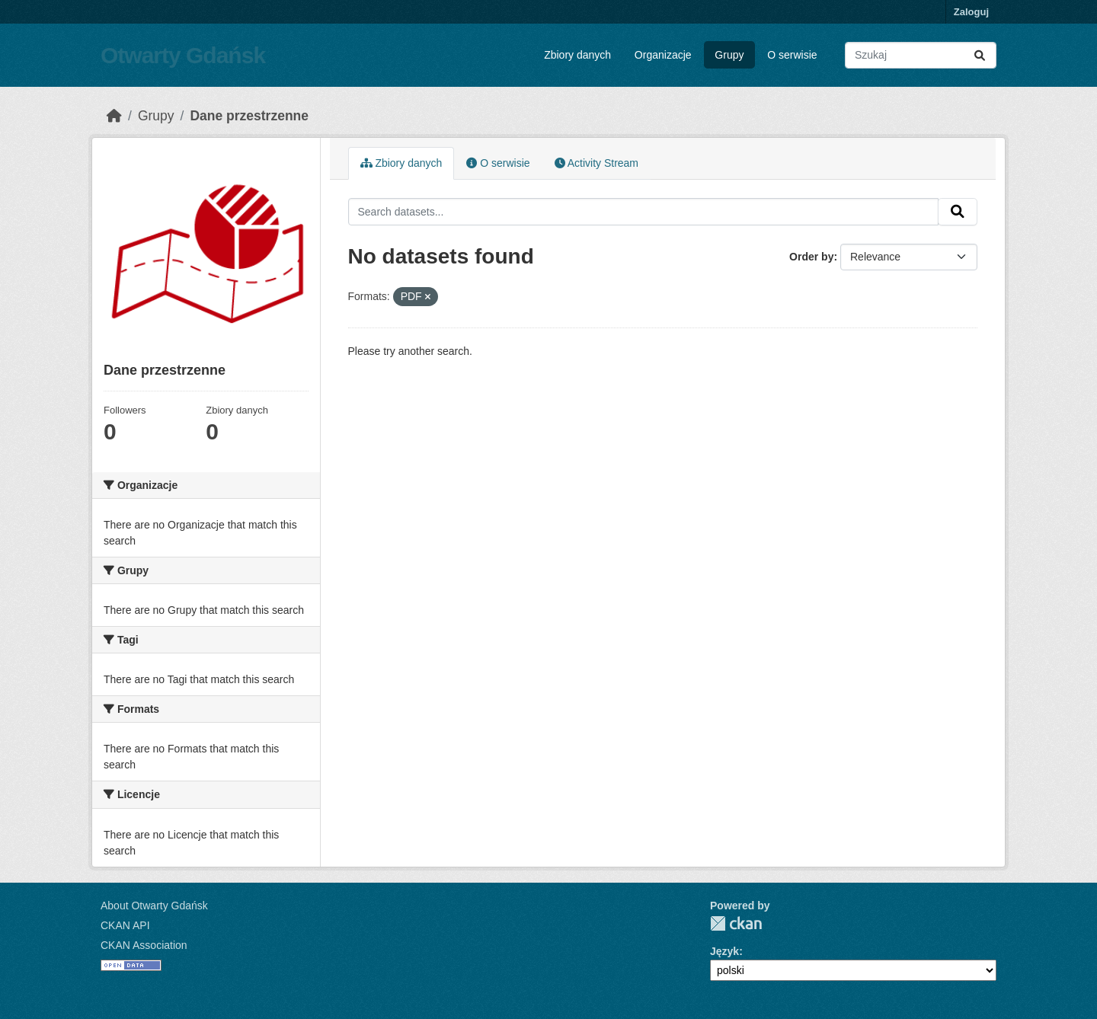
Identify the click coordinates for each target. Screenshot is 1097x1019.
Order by (811, 257)
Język (724, 951)
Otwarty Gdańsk (183, 55)
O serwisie (792, 55)
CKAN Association (144, 945)
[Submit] (979, 55)
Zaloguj (971, 12)
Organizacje (663, 55)
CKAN (736, 923)
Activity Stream (596, 163)
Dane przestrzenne (249, 115)
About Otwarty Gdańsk (154, 905)
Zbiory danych (577, 55)
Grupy (729, 55)
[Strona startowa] (114, 115)
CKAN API (125, 925)
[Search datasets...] (920, 55)
